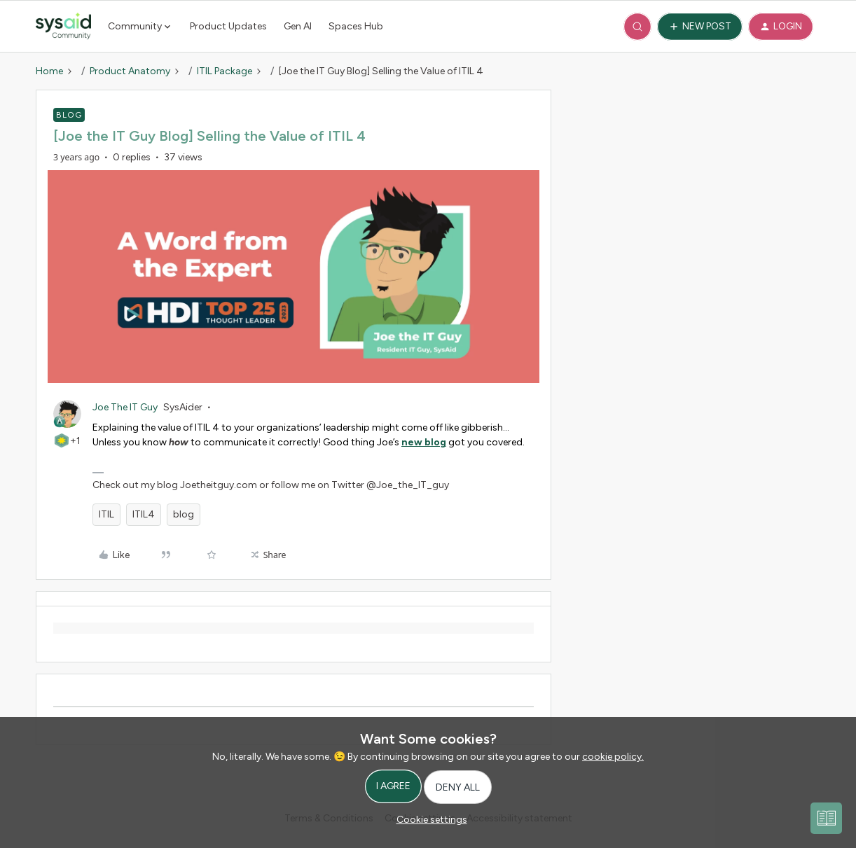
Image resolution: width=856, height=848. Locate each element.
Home (49, 71)
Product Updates (228, 26)
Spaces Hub (356, 26)
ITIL (106, 514)
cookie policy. (613, 757)
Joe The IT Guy (125, 407)
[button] (700, 27)
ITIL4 (143, 514)
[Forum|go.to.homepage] (63, 27)
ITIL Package (224, 71)
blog (183, 514)
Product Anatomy (130, 71)
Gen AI (298, 26)
